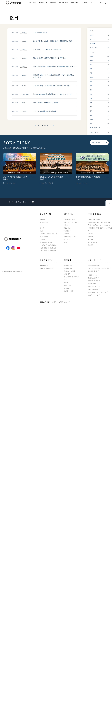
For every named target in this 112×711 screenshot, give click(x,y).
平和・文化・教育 (63, 6)
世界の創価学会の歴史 (47, 268)
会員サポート (94, 260)
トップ (8, 202)
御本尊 (42, 228)
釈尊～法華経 (44, 236)
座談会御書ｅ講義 (93, 265)
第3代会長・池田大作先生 (48, 251)
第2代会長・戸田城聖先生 (48, 248)
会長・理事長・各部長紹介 (71, 277)
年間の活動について (70, 236)
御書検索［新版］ (92, 271)
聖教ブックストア (93, 286)
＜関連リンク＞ (92, 275)
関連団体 (66, 288)
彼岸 (65, 242)
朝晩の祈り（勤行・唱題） (71, 222)
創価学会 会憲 (68, 265)
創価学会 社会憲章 (69, 271)
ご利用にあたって (64, 302)
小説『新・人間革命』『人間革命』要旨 (98, 268)
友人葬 (66, 239)
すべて (91, 31)
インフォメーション (21, 202)
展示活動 (90, 239)
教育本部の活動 (92, 242)
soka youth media (93, 289)
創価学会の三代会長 (46, 242)
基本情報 (67, 260)
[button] (3, 163)
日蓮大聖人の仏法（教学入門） (49, 233)
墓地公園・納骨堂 (93, 281)
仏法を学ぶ (67, 228)
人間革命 (42, 219)
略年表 (66, 282)
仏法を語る (67, 231)
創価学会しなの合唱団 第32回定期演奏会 (51, 178)
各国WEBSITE (44, 265)
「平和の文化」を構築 (94, 219)
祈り (41, 225)
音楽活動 (90, 236)
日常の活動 (53, 6)
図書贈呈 (90, 245)
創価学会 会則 (68, 268)
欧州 (33, 202)
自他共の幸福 (44, 222)
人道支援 (90, 233)
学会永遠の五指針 (69, 219)
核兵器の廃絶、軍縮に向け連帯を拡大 (99, 222)
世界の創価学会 (75, 6)
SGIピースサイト (93, 295)
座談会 (66, 225)
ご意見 (54, 302)
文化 (7, 183)
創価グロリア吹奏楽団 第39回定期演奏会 (15, 178)
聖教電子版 (91, 283)
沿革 (65, 279)
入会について (68, 285)
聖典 (41, 231)
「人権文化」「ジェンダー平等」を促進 (99, 225)
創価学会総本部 (92, 278)
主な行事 (66, 233)
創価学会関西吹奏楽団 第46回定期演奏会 (88, 178)
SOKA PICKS (33, 6)
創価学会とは (43, 6)
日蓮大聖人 (43, 239)
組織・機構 (67, 274)
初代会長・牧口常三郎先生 (49, 245)
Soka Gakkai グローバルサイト (97, 292)
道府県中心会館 (68, 291)
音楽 (14, 183)
